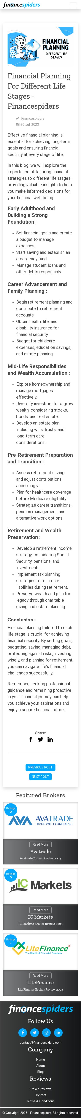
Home (40, 1060)
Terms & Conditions (40, 1101)
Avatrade (40, 852)
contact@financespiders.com (41, 1043)
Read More (40, 845)
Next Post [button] (40, 776)
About (40, 1066)
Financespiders (41, 1113)
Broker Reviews (40, 1089)
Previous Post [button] (40, 767)
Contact (40, 1095)
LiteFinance (40, 983)
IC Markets (40, 917)
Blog (40, 1072)
